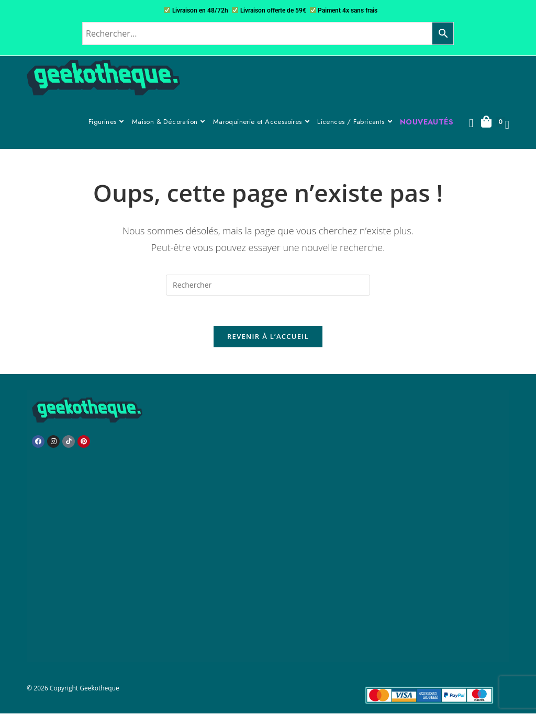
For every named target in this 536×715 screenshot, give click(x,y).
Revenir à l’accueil (268, 338)
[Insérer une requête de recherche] (268, 285)
